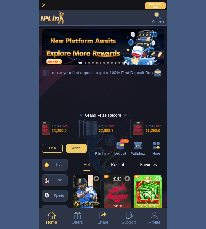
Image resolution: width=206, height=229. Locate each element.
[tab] (52, 218)
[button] (158, 17)
